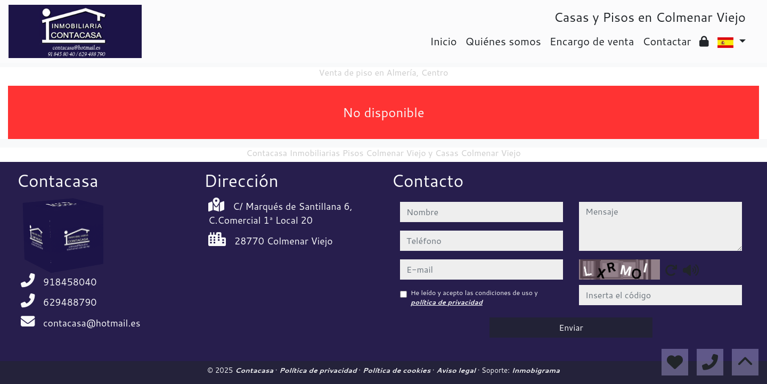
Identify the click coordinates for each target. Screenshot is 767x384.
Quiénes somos (503, 41)
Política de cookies (398, 370)
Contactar (666, 41)
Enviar (571, 327)
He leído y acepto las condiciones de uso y (474, 297)
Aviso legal (456, 370)
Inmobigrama (536, 370)
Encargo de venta (592, 41)
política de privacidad (447, 302)
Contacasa (255, 370)
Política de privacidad (318, 370)
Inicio (443, 41)
